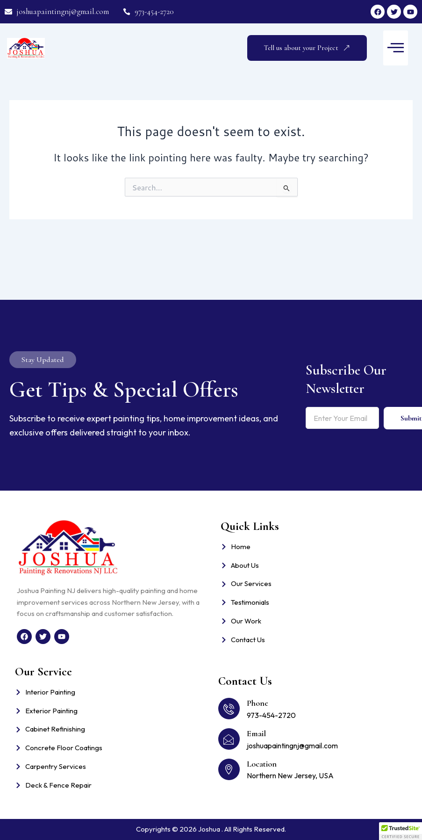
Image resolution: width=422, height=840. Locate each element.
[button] (395, 47)
